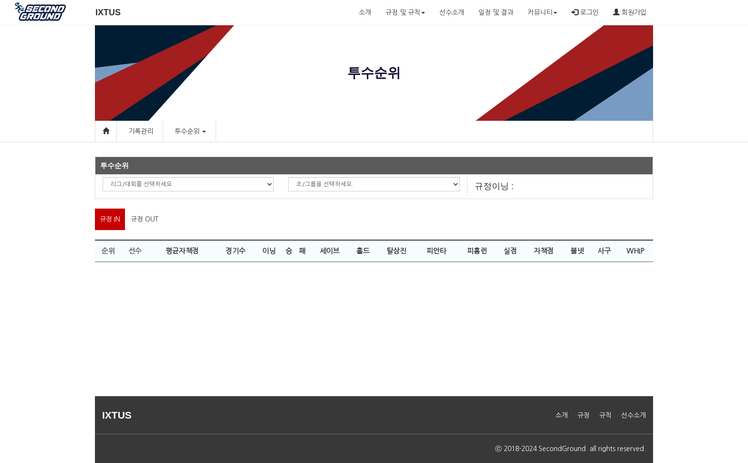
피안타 (436, 250)
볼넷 (577, 250)
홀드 (363, 250)
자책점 (544, 250)
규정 (583, 415)
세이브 (330, 250)
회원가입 (629, 12)
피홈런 (477, 250)
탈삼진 (396, 250)
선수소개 (451, 12)
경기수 (236, 250)
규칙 (605, 415)
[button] (203, 131)
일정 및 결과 (495, 12)
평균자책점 (182, 250)
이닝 (269, 250)
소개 (365, 12)
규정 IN (110, 219)
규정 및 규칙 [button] (405, 12)
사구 (604, 250)
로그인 (585, 12)
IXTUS (108, 12)
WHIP (635, 250)
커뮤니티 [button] (542, 12)
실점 (510, 250)
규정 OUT (144, 219)
